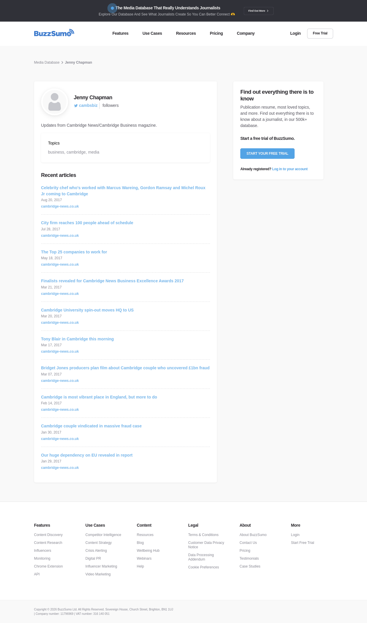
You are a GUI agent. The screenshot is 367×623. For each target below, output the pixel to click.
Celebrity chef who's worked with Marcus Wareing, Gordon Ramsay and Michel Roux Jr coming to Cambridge (123, 190)
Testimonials (249, 558)
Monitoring (42, 558)
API (37, 574)
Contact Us (248, 543)
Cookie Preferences (203, 567)
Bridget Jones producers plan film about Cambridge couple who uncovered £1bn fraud (125, 368)
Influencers (42, 551)
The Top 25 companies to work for (74, 252)
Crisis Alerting (96, 551)
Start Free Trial (302, 543)
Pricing (245, 551)
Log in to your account (289, 169)
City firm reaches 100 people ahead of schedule (87, 222)
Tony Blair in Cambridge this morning (77, 339)
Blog (140, 543)
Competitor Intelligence (103, 535)
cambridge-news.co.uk (60, 206)
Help (140, 566)
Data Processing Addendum (201, 557)
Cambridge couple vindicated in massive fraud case (91, 426)
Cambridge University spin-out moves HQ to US (87, 310)
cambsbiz (86, 105)
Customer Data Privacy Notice (206, 545)
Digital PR (93, 558)
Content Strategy (99, 543)
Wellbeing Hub (148, 551)
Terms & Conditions (203, 535)
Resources (145, 535)
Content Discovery (48, 535)
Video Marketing (98, 574)
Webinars (144, 558)
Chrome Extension (48, 566)
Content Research (48, 543)
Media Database (47, 62)
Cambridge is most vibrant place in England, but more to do (99, 397)
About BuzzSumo (253, 535)
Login (295, 535)
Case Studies (250, 566)
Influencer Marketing (101, 566)
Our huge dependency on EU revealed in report (87, 455)
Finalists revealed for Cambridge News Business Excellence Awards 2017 (112, 281)
